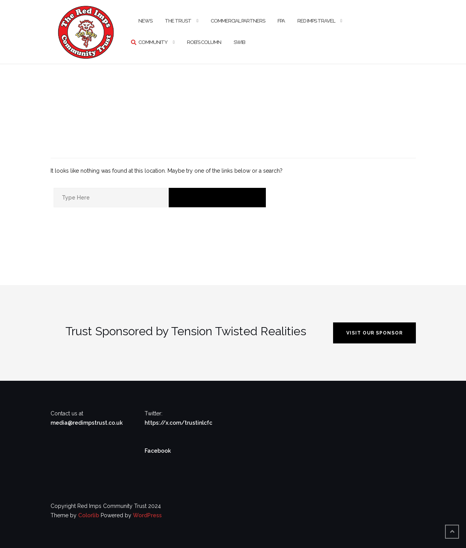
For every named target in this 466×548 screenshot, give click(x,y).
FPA (281, 21)
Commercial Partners (238, 21)
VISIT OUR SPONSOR (374, 333)
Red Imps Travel (316, 21)
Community (153, 42)
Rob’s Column (204, 42)
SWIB (239, 42)
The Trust (178, 21)
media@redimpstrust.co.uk (87, 423)
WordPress (147, 515)
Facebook (158, 451)
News (145, 21)
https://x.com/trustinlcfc (178, 423)
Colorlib (88, 515)
